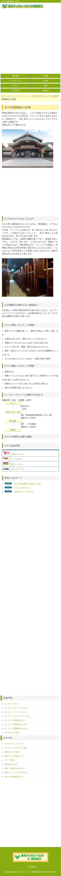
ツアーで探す (9, 760)
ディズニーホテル (11, 704)
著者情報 (31, 867)
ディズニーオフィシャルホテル (16, 708)
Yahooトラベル (17, 454)
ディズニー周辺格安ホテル (14, 720)
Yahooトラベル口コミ (24, 492)
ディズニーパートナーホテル (15, 712)
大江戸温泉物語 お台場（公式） (28, 484)
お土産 (45, 81)
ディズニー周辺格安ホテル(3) (15, 729)
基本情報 (15, 76)
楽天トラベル (17, 464)
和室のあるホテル (11, 764)
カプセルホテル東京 (12, 733)
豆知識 (45, 76)
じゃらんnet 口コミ (22, 488)
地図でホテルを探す (12, 752)
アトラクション (15, 81)
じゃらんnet (16, 459)
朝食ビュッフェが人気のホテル (16, 772)
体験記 (45, 90)
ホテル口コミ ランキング (13, 744)
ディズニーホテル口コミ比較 (15, 748)
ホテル (15, 86)
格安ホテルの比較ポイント (14, 756)
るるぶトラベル (18, 469)
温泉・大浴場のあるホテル (14, 768)
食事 (45, 86)
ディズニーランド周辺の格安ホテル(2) (33, 96)
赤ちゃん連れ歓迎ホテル (13, 777)
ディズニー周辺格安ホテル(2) (15, 724)
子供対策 (15, 90)
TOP (3, 96)
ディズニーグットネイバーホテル (17, 716)
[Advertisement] (30, 41)
